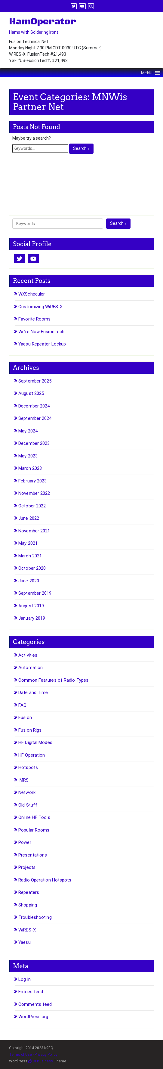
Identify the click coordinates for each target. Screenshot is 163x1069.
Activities (27, 655)
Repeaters (28, 892)
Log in (24, 979)
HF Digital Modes (35, 742)
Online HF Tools (34, 817)
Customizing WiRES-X (40, 306)
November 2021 (34, 531)
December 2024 (34, 406)
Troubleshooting (35, 917)
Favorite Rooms (34, 319)
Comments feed (35, 1004)
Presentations (32, 855)
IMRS (23, 780)
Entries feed (30, 991)
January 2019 (31, 618)
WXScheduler (31, 294)
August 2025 (31, 393)
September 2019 (34, 593)
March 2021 (30, 556)
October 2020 (32, 568)
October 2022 (32, 506)
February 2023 (32, 481)
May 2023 (28, 456)
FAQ (22, 705)
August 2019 (31, 606)
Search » (81, 148)
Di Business (40, 1061)
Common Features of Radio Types (53, 680)
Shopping (27, 905)
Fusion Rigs (30, 730)
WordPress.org (33, 1016)
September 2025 (34, 381)
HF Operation (31, 755)
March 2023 (30, 468)
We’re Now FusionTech (41, 331)
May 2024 (28, 431)
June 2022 (28, 518)
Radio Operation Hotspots (44, 880)
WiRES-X (27, 930)
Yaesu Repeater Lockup (42, 344)
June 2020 (28, 581)
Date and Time (33, 692)
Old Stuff (27, 805)
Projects (26, 867)
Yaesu (24, 942)
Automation (30, 667)
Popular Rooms (33, 830)
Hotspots (28, 767)
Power (24, 842)
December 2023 (34, 443)
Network (26, 792)
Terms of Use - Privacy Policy (33, 1054)
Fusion (25, 717)
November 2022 (34, 493)
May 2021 (28, 543)
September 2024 (34, 418)
